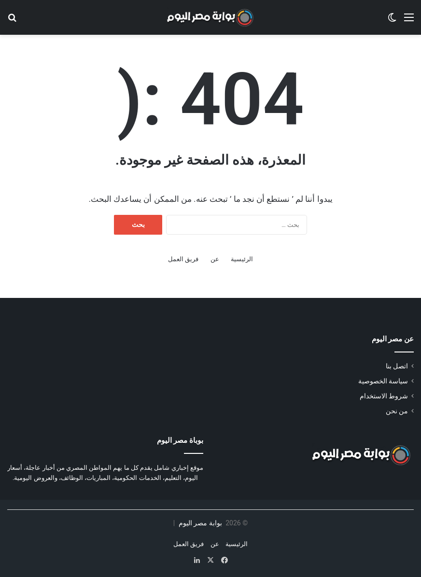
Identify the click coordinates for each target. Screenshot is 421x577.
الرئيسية (242, 259)
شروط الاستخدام (384, 396)
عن (214, 259)
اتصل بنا (397, 366)
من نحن (397, 411)
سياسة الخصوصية (383, 381)
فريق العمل (183, 259)
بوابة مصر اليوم (199, 523)
